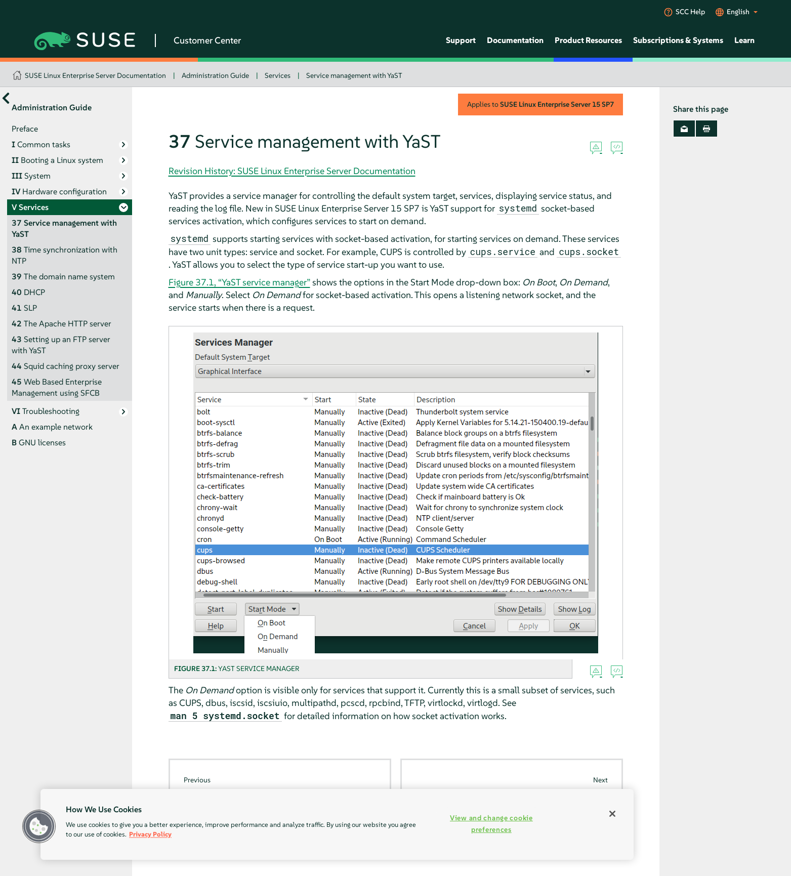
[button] (39, 826)
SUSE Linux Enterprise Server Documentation (95, 75)
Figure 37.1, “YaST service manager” (239, 282)
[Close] (612, 814)
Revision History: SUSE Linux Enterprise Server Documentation (292, 171)
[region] (337, 824)
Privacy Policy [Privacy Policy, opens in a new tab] (150, 834)
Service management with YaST (354, 75)
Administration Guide (215, 75)
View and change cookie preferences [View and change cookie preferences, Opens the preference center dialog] (491, 823)
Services (277, 75)
